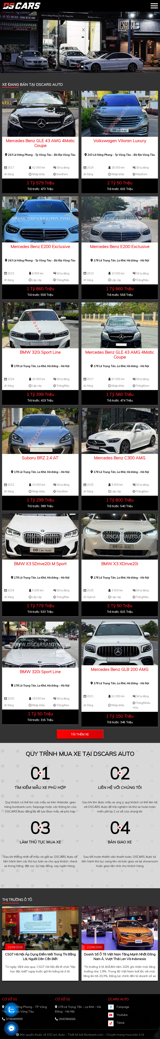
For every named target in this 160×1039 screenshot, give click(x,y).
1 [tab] (78, 67)
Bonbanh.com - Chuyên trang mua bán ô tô (114, 1034)
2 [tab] (82, 67)
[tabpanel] (80, 36)
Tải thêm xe (80, 734)
